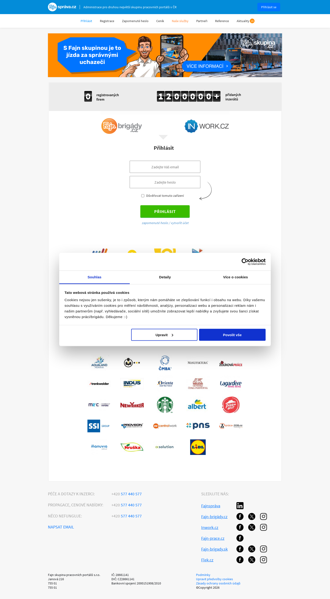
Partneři (201, 21)
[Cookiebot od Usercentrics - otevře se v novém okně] (245, 261)
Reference (222, 21)
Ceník (160, 21)
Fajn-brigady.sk (214, 549)
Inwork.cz (209, 527)
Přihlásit (86, 21)
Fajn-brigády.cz (214, 516)
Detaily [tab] (165, 277)
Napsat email (61, 527)
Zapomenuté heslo (135, 21)
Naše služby (180, 21)
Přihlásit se (268, 7)
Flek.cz (207, 560)
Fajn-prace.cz (212, 538)
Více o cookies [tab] (235, 277)
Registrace (107, 21)
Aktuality (243, 21)
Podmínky (203, 575)
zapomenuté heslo (155, 223)
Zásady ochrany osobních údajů (218, 583)
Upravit (164, 335)
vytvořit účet (180, 223)
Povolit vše (232, 335)
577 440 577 (126, 494)
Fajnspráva (210, 505)
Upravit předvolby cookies (214, 579)
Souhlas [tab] (94, 277)
